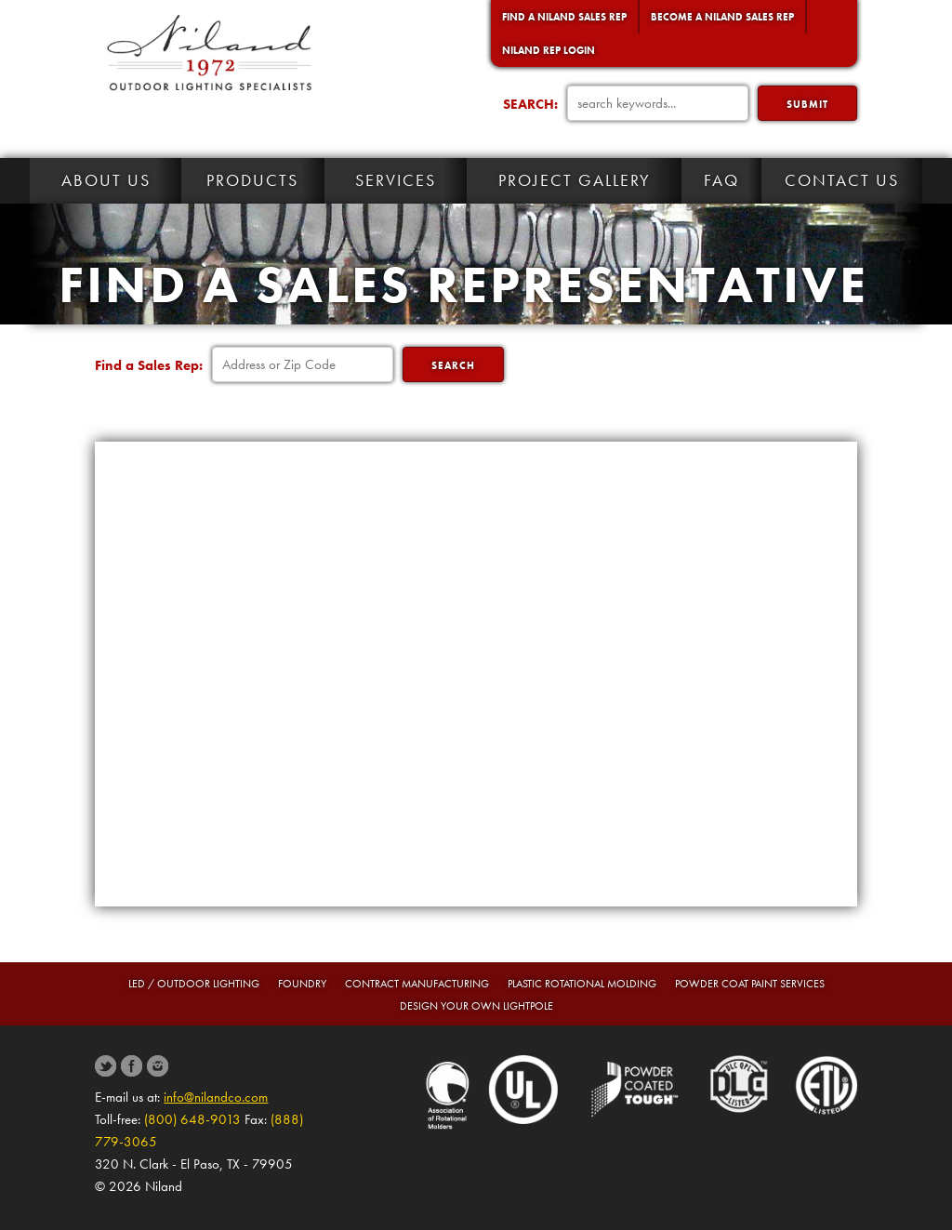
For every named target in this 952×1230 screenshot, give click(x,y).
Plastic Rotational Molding (582, 983)
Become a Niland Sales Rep (722, 16)
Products (252, 180)
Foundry (302, 983)
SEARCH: (530, 104)
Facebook (131, 1066)
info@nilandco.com (216, 1097)
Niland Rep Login (548, 50)
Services (395, 180)
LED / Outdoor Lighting (193, 983)
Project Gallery (574, 180)
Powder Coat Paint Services (750, 983)
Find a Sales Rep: (149, 365)
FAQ (721, 180)
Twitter (105, 1066)
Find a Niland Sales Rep (564, 16)
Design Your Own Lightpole (476, 1006)
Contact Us (842, 180)
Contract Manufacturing (417, 983)
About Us (106, 180)
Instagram (157, 1066)
